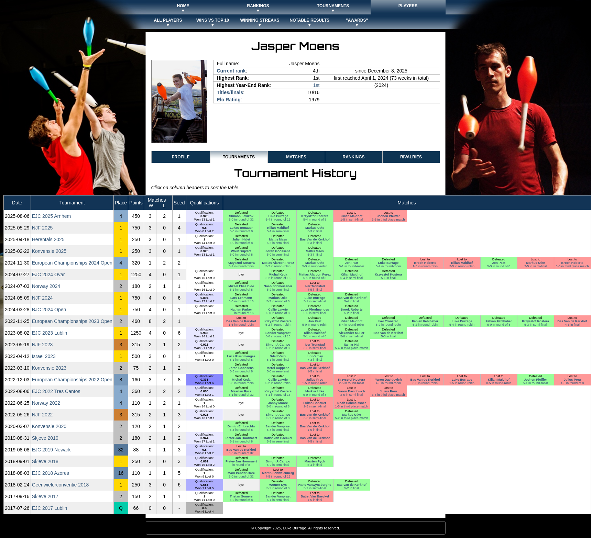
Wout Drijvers (241, 251)
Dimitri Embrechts (241, 426)
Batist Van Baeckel (278, 438)
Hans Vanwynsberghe (314, 484)
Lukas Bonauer (241, 227)
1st (316, 85)
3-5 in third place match (388, 219)
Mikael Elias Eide (241, 286)
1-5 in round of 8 (572, 383)
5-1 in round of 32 (241, 394)
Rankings (353, 157)
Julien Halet (241, 239)
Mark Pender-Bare (241, 473)
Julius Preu (315, 379)
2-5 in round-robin (351, 383)
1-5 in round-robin (425, 266)
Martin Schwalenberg (278, 473)
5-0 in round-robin (314, 324)
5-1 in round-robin (241, 266)
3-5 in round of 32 (241, 453)
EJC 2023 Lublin (49, 333)
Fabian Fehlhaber (425, 321)
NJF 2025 (42, 228)
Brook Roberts (425, 263)
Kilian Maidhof (351, 216)
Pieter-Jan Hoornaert (241, 438)
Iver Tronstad (315, 286)
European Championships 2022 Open (72, 379)
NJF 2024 (42, 298)
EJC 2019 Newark (51, 449)
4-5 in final (314, 289)
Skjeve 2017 (45, 496)
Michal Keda (278, 274)
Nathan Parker (241, 309)
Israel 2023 (44, 356)
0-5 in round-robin (498, 383)
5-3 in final (314, 231)
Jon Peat (351, 263)
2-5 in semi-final (535, 266)
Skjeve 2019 (45, 438)
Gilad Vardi (278, 356)
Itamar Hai (351, 344)
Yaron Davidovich (388, 379)
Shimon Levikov (241, 216)
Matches (296, 157)
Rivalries (411, 157)
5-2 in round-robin (278, 266)
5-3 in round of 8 (498, 266)
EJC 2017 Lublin (49, 508)
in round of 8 (241, 465)
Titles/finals (230, 92)
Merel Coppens (277, 368)
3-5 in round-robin (461, 266)
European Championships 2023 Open (72, 321)
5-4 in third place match (351, 348)
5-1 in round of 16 (277, 394)
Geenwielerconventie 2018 (60, 484)
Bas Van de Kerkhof (315, 239)
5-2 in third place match (351, 418)
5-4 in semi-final (351, 278)
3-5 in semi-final (315, 348)
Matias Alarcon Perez (278, 263)
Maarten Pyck (241, 391)
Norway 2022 (46, 403)
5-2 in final (351, 313)
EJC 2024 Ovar (48, 274)
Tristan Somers (241, 496)
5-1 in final (388, 278)
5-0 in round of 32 (241, 219)
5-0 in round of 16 (241, 301)
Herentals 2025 (48, 239)
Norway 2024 (46, 286)
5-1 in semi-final (278, 231)
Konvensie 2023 (49, 368)
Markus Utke (314, 227)
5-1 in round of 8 (314, 278)
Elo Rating (229, 99)
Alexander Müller (351, 333)
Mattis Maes (278, 239)
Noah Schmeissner (278, 286)
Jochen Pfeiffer (388, 216)
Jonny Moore (278, 403)
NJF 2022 (42, 414)
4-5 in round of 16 (277, 476)
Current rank (231, 71)
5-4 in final (351, 301)
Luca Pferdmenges (314, 309)
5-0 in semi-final (278, 254)
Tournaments (239, 157)
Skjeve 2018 (45, 461)
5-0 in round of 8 (241, 231)
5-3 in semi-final (278, 243)
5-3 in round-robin (314, 266)
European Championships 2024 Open (72, 263)
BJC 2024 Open (49, 309)
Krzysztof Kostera (314, 216)
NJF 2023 (42, 344)
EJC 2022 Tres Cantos (56, 391)
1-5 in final (314, 371)
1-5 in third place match (351, 406)
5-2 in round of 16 (277, 278)
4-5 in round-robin (388, 383)
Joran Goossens (277, 251)
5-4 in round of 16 (277, 219)
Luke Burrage (278, 216)
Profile (180, 157)
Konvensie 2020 (49, 426)
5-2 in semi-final (278, 289)
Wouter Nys (278, 484)
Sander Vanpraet (278, 333)
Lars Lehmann (241, 298)
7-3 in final (314, 359)
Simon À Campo (278, 344)
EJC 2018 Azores (50, 473)
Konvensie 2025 (49, 251)
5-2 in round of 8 (277, 301)
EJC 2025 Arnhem (51, 216)
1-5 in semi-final (351, 219)
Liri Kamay (315, 356)
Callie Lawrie (277, 309)
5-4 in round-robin (351, 324)
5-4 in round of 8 (314, 219)
